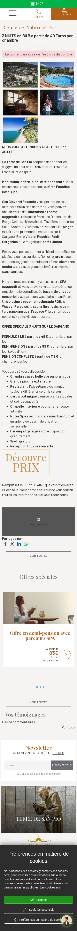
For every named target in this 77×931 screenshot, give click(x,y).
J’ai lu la (40, 773)
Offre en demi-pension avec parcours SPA (40, 635)
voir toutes (38, 555)
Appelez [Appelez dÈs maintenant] (38, 13)
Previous (32, 827)
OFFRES (58, 753)
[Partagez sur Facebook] (5, 543)
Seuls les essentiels (38, 910)
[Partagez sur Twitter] (12, 543)
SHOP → (38, 3)
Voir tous (68, 727)
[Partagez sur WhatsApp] (25, 543)
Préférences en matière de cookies (38, 920)
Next (45, 827)
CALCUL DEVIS (64, 12)
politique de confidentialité (45, 773)
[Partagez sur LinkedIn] (19, 543)
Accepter (38, 900)
